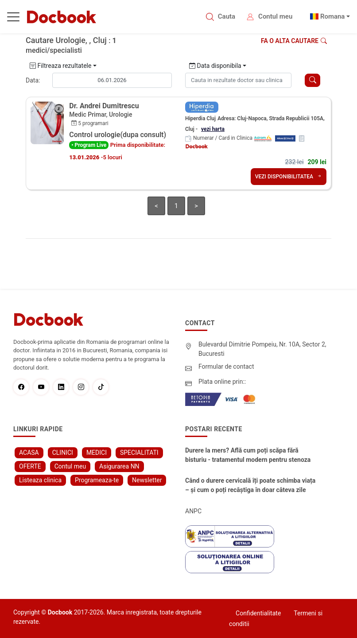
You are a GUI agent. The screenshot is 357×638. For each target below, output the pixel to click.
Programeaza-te (97, 480)
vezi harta (213, 129)
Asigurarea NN (119, 466)
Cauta (226, 16)
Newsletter (147, 480)
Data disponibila (215, 65)
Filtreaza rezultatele (60, 65)
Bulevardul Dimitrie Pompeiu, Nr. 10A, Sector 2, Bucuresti (262, 349)
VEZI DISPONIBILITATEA (288, 176)
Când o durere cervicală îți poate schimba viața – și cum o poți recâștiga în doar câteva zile (250, 485)
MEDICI (96, 452)
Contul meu (275, 16)
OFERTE (30, 466)
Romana (332, 16)
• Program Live (88, 145)
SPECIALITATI (139, 452)
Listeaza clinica (40, 480)
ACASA (29, 452)
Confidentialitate (258, 613)
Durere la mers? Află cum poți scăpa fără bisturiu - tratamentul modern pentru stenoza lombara (247, 456)
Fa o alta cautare (294, 40)
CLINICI (62, 452)
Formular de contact (226, 366)
